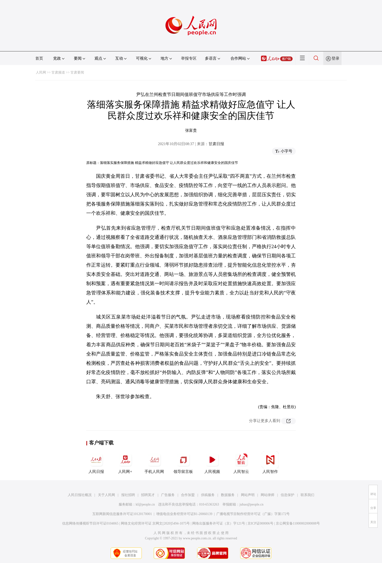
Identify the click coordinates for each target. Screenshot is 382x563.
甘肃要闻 (77, 72)
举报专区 (189, 58)
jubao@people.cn (251, 504)
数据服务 (228, 495)
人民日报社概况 (80, 495)
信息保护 (287, 495)
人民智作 (270, 462)
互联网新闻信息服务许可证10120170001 (122, 514)
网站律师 (267, 495)
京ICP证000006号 (260, 523)
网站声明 (248, 495)
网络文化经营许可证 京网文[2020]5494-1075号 (155, 523)
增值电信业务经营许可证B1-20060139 (184, 514)
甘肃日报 (216, 144)
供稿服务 (208, 495)
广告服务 (168, 495)
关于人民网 (106, 495)
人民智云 (241, 462)
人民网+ (125, 462)
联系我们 (307, 495)
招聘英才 (148, 495)
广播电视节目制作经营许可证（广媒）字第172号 (253, 514)
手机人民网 (154, 462)
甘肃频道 (58, 72)
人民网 (41, 72)
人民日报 (96, 462)
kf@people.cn (145, 504)
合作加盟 (188, 495)
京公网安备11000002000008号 (298, 523)
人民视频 (212, 462)
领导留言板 (183, 462)
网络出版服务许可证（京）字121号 (218, 523)
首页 (39, 58)
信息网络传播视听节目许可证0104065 (90, 523)
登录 (335, 58)
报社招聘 (128, 495)
